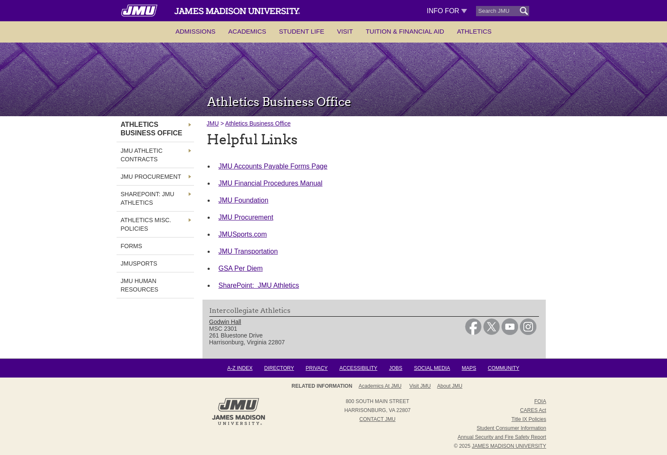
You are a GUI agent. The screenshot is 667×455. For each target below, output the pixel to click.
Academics (247, 31)
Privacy (317, 368)
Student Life (301, 31)
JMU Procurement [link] (151, 176)
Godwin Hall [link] (225, 321)
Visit (345, 31)
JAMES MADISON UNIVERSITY (509, 446)
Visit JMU (419, 386)
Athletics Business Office (258, 123)
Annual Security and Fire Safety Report (502, 437)
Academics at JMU (380, 386)
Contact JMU (377, 419)
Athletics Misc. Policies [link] (146, 224)
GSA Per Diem (241, 268)
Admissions (195, 31)
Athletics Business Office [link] (151, 129)
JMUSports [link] (139, 263)
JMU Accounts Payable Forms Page (273, 166)
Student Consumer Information (511, 428)
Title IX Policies (528, 419)
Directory (279, 368)
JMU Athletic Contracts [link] (142, 155)
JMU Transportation (248, 251)
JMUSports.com (243, 234)
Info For (447, 10)
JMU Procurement (246, 217)
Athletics (474, 31)
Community (503, 368)
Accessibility (358, 368)
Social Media (432, 368)
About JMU (449, 386)
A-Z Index (239, 368)
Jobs (395, 368)
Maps (469, 368)
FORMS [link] (132, 246)
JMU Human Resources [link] (140, 285)
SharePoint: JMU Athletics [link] (147, 198)
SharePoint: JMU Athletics (259, 285)
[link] (473, 332)
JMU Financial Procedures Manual (271, 183)
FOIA (540, 401)
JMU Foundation (243, 200)
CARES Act (533, 410)
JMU (213, 123)
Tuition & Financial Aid (405, 31)
